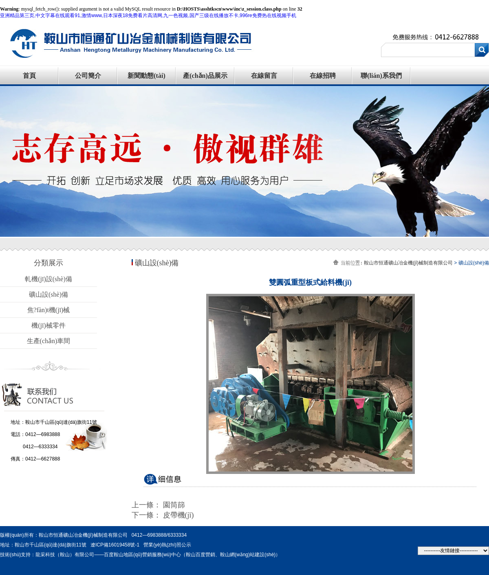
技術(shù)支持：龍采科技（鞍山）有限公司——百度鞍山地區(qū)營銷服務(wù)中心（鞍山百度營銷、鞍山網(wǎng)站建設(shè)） (140, 554)
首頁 (29, 75)
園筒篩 (174, 505)
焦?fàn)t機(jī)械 (48, 309)
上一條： (147, 505)
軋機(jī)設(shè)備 (48, 278)
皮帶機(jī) (178, 515)
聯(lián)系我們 (381, 75)
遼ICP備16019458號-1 (114, 545)
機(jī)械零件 (48, 325)
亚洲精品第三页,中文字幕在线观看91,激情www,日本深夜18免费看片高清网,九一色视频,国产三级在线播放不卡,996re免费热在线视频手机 (148, 15)
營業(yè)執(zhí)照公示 (167, 545)
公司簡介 (88, 75)
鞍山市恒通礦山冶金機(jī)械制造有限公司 (408, 263)
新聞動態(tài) (146, 75)
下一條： (147, 515)
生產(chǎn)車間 (48, 340)
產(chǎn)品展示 (205, 75)
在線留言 (264, 75)
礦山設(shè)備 (48, 294)
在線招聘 (323, 75)
